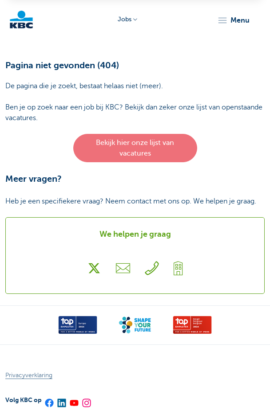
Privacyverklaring (28, 375)
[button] (233, 20)
